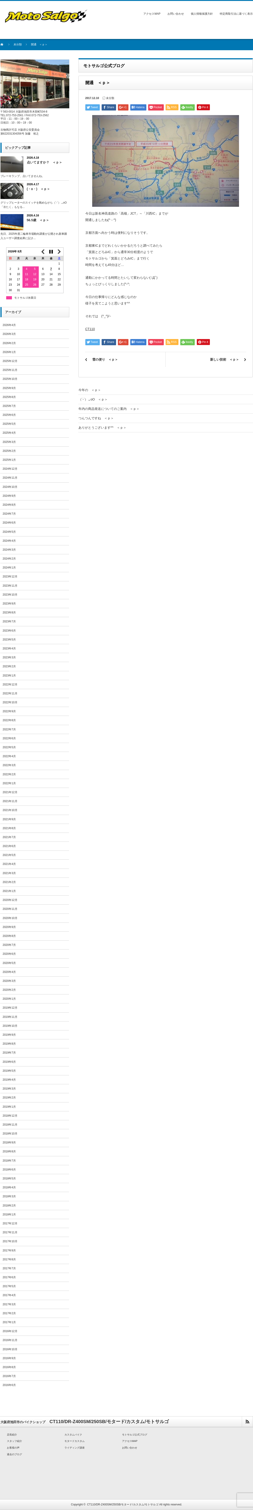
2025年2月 (9, 451)
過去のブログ (14, 1454)
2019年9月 (9, 1034)
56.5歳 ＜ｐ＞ (38, 220)
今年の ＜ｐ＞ (89, 390)
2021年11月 (10, 801)
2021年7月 (9, 837)
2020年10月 (10, 918)
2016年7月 (9, 1376)
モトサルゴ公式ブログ (134, 1434)
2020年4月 (9, 972)
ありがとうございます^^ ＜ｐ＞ (102, 427)
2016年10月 (10, 1349)
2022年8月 (9, 720)
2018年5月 (9, 1178)
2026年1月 (9, 352)
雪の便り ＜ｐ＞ (105, 359)
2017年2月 (9, 1313)
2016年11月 (10, 1340)
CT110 (90, 329)
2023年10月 (10, 594)
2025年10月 (10, 379)
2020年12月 (10, 900)
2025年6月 (9, 415)
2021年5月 (9, 855)
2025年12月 (10, 361)
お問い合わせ (175, 13)
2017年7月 (9, 1268)
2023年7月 (9, 621)
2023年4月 (9, 648)
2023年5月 (9, 639)
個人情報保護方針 (202, 13)
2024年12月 (10, 468)
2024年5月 (9, 531)
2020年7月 (9, 945)
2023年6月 (9, 630)
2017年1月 (9, 1322)
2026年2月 (9, 343)
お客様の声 (13, 1447)
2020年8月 (9, 936)
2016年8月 (9, 1367)
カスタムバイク (73, 1434)
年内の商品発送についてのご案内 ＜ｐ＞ (108, 409)
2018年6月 (9, 1169)
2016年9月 (9, 1358)
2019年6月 (9, 1061)
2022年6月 (9, 738)
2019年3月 (9, 1088)
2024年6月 (9, 522)
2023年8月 (9, 612)
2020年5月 (9, 963)
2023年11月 (10, 585)
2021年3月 (9, 873)
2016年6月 (9, 1385)
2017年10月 (10, 1241)
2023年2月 (9, 666)
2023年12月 (10, 576)
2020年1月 (9, 998)
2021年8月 (9, 828)
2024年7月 (9, 513)
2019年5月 (9, 1070)
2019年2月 (9, 1097)
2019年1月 (9, 1106)
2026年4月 (9, 325)
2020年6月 (9, 953)
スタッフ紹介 (14, 1441)
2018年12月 (10, 1115)
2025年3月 (9, 442)
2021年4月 (9, 864)
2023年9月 (9, 603)
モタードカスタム (74, 1441)
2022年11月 (10, 693)
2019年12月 (10, 1007)
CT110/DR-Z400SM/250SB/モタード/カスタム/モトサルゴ (122, 1504)
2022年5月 (9, 747)
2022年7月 (9, 729)
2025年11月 (10, 370)
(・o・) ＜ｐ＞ (38, 189)
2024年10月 (10, 487)
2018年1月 (9, 1214)
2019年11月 (10, 1017)
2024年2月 (9, 558)
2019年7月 (9, 1052)
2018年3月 (9, 1196)
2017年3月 (9, 1304)
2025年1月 (9, 459)
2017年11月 (10, 1232)
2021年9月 (9, 819)
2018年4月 (9, 1187)
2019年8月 (9, 1043)
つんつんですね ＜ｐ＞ (96, 418)
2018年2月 (9, 1205)
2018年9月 (9, 1142)
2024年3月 (9, 549)
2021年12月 (10, 792)
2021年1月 (9, 891)
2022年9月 (9, 711)
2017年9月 (9, 1250)
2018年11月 (10, 1124)
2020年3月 (9, 981)
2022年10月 (10, 702)
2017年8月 (9, 1259)
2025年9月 (9, 388)
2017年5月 (9, 1286)
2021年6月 (9, 846)
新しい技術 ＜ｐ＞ (224, 359)
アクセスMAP (151, 13)
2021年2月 (9, 882)
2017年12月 (10, 1223)
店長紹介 (12, 1434)
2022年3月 (9, 765)
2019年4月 (9, 1079)
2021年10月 (10, 810)
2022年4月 (9, 756)
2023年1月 (9, 675)
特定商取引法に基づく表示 (236, 13)
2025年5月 (9, 423)
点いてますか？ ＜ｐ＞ (44, 162)
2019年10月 (10, 1025)
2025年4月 (9, 432)
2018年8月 (9, 1151)
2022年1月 (9, 783)
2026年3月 (9, 334)
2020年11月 (10, 909)
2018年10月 (10, 1133)
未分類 (18, 44)
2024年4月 (9, 540)
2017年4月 (9, 1295)
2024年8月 (9, 504)
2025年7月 (9, 406)
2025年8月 (9, 397)
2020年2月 (9, 989)
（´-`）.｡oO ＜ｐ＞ (93, 399)
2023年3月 (9, 657)
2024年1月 (9, 567)
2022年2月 (9, 774)
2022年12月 (10, 684)
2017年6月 (9, 1277)
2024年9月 (9, 495)
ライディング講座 (74, 1447)
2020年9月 (9, 927)
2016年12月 (10, 1331)
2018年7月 (9, 1160)
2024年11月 (10, 477)
